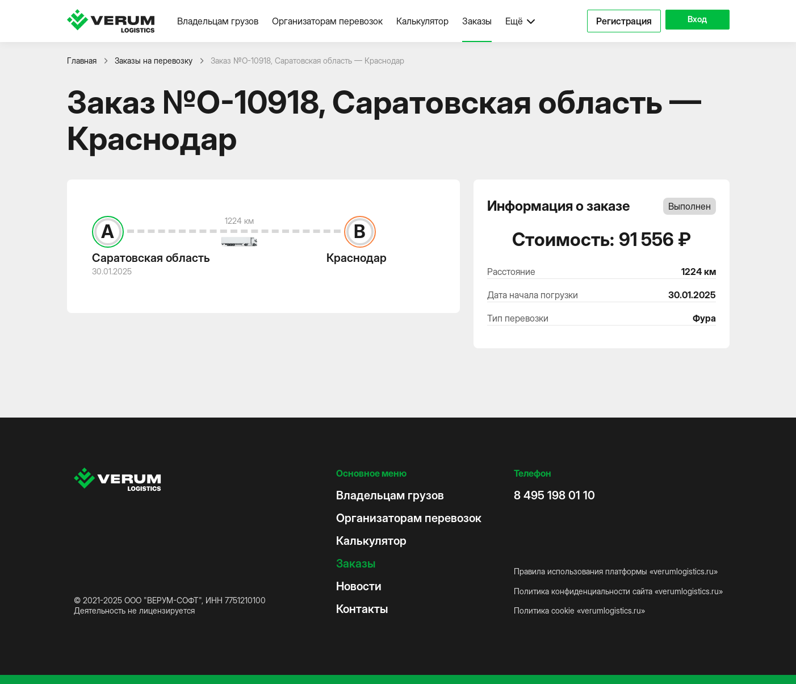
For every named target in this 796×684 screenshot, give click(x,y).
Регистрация (614, 21)
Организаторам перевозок (327, 21)
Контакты (362, 609)
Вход (692, 21)
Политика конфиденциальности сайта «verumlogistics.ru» (618, 591)
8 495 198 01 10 (554, 495)
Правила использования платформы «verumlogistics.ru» (616, 571)
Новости (359, 586)
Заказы (477, 21)
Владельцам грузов (217, 21)
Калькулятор (422, 21)
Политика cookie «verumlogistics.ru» (579, 610)
